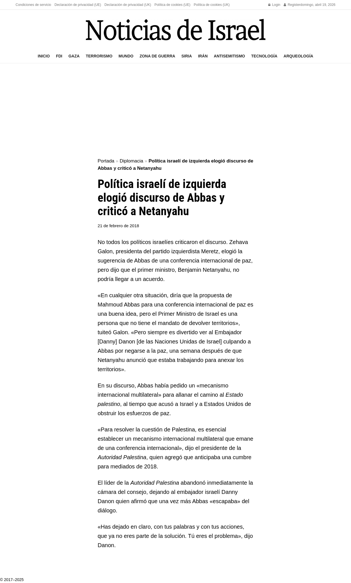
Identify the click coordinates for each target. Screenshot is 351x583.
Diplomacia (131, 161)
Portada (106, 161)
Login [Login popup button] (274, 5)
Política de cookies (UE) (172, 5)
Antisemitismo (229, 56)
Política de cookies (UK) (212, 5)
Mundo (126, 56)
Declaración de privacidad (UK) (127, 5)
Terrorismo (99, 56)
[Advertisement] (176, 111)
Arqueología (298, 56)
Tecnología (264, 56)
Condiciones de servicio (33, 5)
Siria (186, 56)
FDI (59, 56)
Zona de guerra (157, 56)
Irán (203, 56)
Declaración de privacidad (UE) (77, 5)
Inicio (44, 56)
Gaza (74, 56)
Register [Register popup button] (292, 5)
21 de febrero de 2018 (118, 225)
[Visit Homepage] (175, 29)
